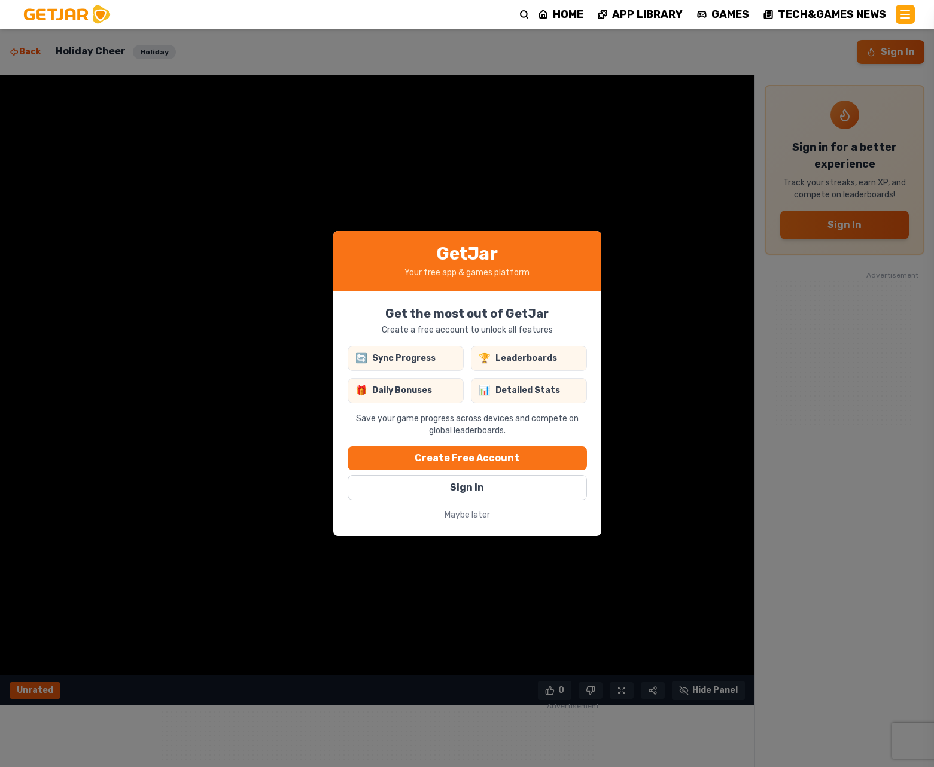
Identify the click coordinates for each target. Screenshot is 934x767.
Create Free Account (467, 458)
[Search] (524, 14)
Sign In (467, 487)
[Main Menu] (905, 14)
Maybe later (467, 515)
